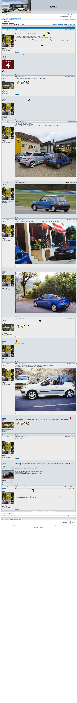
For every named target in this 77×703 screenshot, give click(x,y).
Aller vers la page (55, 24)
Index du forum (4, 19)
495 (70, 24)
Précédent (59, 24)
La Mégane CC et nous (10, 19)
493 (67, 24)
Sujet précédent (68, 26)
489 (62, 24)
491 (65, 24)
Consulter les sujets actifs (17, 18)
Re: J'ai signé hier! (23, 29)
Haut (2, 74)
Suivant (74, 24)
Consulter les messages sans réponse (7, 18)
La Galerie (15, 19)
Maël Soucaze (41, 527)
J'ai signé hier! (5, 21)
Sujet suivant (73, 26)
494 (69, 24)
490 (63, 24)
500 (72, 24)
